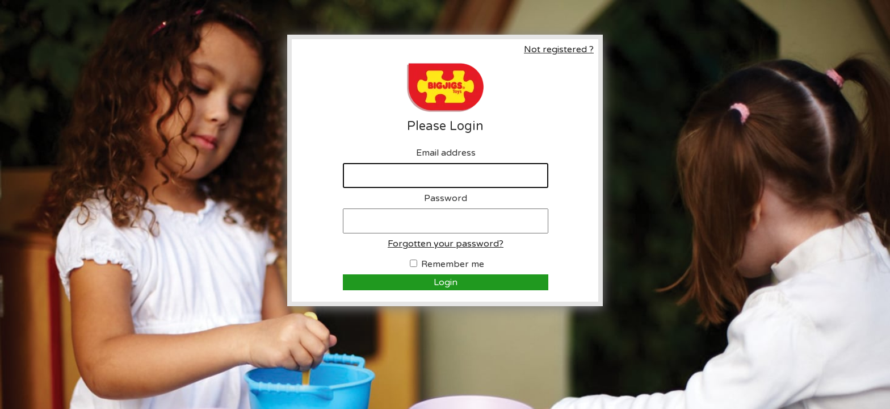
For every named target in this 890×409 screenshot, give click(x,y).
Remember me (452, 264)
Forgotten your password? (445, 243)
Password (445, 198)
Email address (446, 152)
